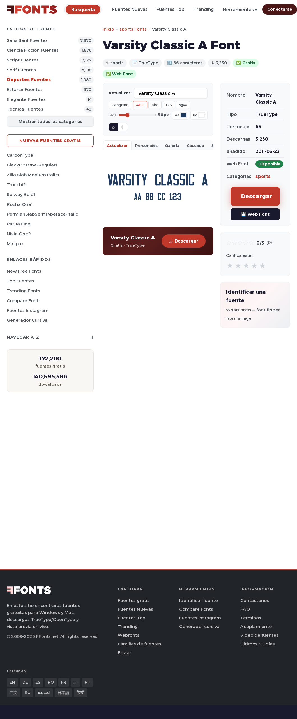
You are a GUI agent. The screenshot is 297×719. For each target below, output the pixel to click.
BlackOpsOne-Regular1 (32, 165)
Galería (172, 145)
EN (12, 682)
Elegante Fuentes (26, 99)
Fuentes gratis (133, 600)
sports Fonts (133, 29)
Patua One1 (19, 224)
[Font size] (137, 115)
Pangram (120, 104)
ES (37, 682)
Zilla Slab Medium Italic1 (33, 174)
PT (87, 682)
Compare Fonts (24, 300)
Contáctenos (254, 600)
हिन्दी (80, 692)
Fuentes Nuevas (130, 9)
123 (169, 104)
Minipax (15, 243)
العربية (44, 692)
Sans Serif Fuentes (27, 40)
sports (263, 176)
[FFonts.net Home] (32, 9)
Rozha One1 (20, 204)
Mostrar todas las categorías (50, 121)
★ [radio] (230, 265)
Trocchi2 (16, 184)
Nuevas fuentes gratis (50, 140)
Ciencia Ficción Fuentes (33, 50)
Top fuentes (20, 281)
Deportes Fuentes (29, 79)
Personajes (146, 145)
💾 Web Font (255, 214)
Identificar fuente (198, 600)
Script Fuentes (23, 60)
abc (154, 104)
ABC (140, 104)
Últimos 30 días (257, 644)
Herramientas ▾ (240, 9)
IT (75, 682)
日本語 (63, 692)
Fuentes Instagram (28, 310)
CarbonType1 (20, 155)
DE (25, 682)
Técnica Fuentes (25, 109)
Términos (250, 617)
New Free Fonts (24, 271)
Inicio (108, 29)
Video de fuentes (259, 635)
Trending (204, 9)
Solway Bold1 (21, 194)
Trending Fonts (23, 290)
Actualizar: (120, 92)
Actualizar (117, 145)
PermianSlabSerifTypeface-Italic (42, 214)
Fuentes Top (170, 9)
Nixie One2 (19, 233)
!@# (183, 104)
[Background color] (201, 115)
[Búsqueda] (83, 9)
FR (63, 682)
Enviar (124, 652)
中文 (13, 692)
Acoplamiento (256, 626)
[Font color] (183, 115)
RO (51, 682)
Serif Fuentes (21, 69)
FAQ (245, 609)
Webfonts (128, 635)
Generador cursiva (27, 320)
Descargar (183, 241)
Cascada (195, 145)
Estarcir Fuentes (25, 89)
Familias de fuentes (139, 644)
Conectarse (279, 9)
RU (28, 692)
